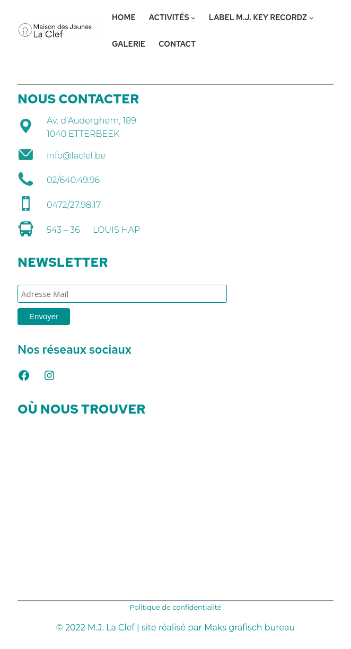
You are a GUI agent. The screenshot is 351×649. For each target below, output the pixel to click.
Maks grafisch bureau (249, 627)
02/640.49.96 (73, 180)
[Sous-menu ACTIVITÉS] (193, 17)
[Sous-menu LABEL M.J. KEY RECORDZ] (311, 17)
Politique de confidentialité (176, 607)
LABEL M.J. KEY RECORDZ (258, 17)
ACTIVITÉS (169, 17)
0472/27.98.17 (74, 205)
